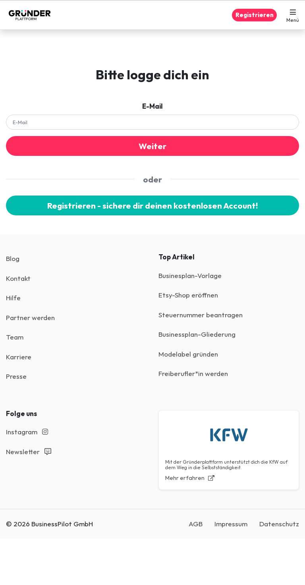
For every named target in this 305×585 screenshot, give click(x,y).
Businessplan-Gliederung (197, 334)
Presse (16, 376)
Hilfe (13, 297)
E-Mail (152, 106)
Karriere (18, 357)
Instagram (27, 432)
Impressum (230, 524)
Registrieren (255, 15)
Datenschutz (279, 524)
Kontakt (18, 278)
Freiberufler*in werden (193, 373)
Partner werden (30, 317)
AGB (196, 524)
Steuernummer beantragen (200, 315)
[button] (292, 15)
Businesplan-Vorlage (190, 275)
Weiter (152, 146)
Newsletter (28, 451)
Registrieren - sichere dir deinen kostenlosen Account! (152, 205)
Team (14, 337)
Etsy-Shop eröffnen (188, 295)
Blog (12, 258)
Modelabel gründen (188, 354)
